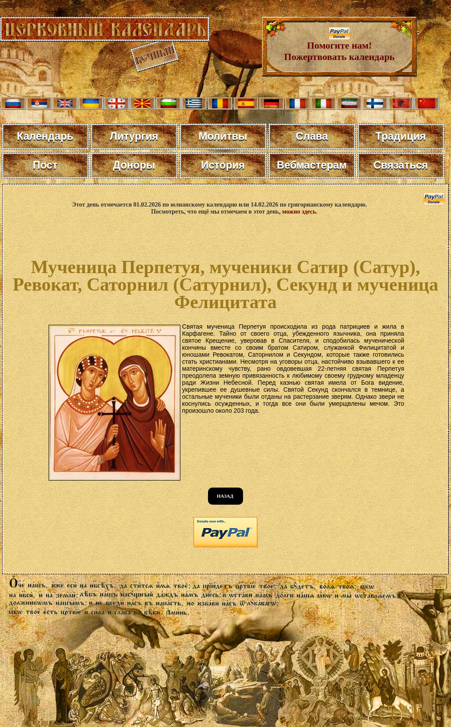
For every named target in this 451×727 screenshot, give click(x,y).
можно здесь (299, 211)
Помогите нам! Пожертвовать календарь (339, 46)
